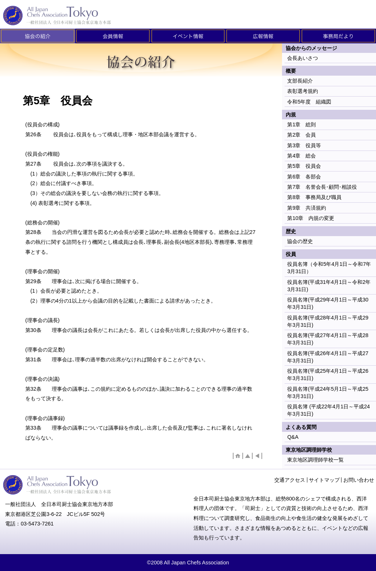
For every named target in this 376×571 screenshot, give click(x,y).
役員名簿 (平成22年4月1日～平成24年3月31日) (328, 410)
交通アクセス (289, 480)
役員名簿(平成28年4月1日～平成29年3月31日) (327, 321)
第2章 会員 (301, 135)
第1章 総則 (301, 124)
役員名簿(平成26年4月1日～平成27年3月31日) (327, 357)
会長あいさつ (302, 58)
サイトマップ (324, 480)
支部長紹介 (300, 81)
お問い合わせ (358, 480)
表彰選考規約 (302, 91)
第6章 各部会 (304, 177)
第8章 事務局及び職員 (314, 197)
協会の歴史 (300, 241)
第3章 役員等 (304, 145)
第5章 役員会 (304, 166)
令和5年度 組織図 (309, 102)
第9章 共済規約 (306, 208)
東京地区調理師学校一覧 (315, 460)
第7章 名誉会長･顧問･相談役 (322, 187)
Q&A (292, 437)
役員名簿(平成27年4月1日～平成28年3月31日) (327, 339)
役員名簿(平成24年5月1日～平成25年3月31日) (327, 392)
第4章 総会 (301, 156)
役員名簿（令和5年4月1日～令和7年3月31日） (329, 267)
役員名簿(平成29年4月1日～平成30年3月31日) (327, 303)
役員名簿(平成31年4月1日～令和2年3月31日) (328, 285)
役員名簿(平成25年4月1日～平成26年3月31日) (327, 374)
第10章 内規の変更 (310, 218)
